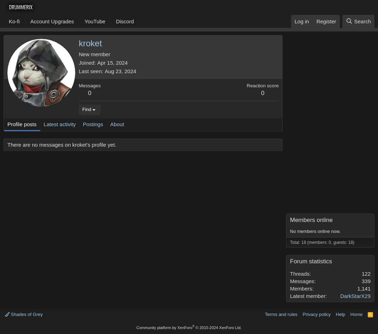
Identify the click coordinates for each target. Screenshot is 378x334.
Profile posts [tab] (22, 124)
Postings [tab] (93, 124)
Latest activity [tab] (60, 124)
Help (340, 314)
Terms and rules (281, 314)
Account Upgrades (52, 21)
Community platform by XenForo (189, 328)
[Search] (358, 21)
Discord (125, 21)
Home (356, 314)
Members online (311, 220)
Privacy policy (317, 314)
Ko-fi (14, 21)
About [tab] (117, 124)
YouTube (94, 21)
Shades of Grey (24, 314)
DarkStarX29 (355, 296)
